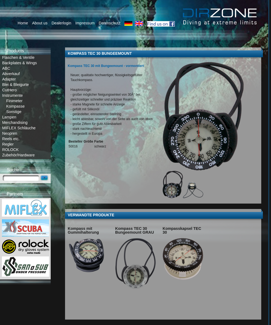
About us (39, 23)
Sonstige (13, 112)
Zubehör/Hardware (18, 155)
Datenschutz (109, 23)
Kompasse (15, 106)
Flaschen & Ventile (18, 57)
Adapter (9, 79)
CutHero (9, 90)
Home (23, 23)
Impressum (85, 23)
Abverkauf (11, 74)
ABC (6, 68)
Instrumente (12, 95)
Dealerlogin (61, 23)
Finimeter (14, 101)
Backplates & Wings (19, 63)
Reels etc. (11, 139)
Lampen (9, 117)
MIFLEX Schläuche (19, 128)
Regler (8, 144)
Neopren (9, 133)
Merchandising (15, 122)
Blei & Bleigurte (15, 84)
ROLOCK (10, 149)
